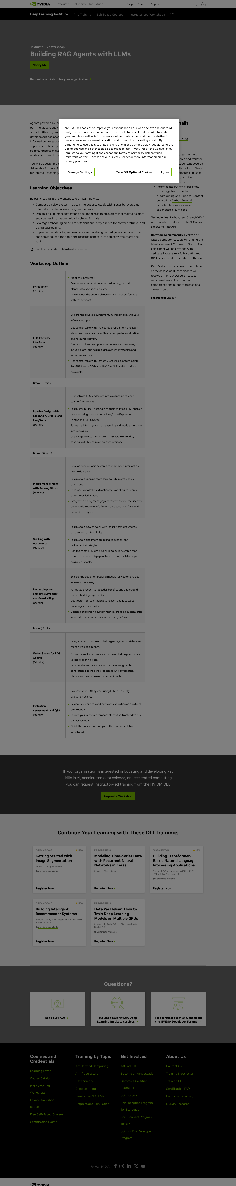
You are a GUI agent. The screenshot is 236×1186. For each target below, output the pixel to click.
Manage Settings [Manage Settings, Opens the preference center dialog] (80, 172)
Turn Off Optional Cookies (134, 172)
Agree (165, 172)
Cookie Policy (163, 148)
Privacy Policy (140, 148)
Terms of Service (129, 153)
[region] (119, 151)
